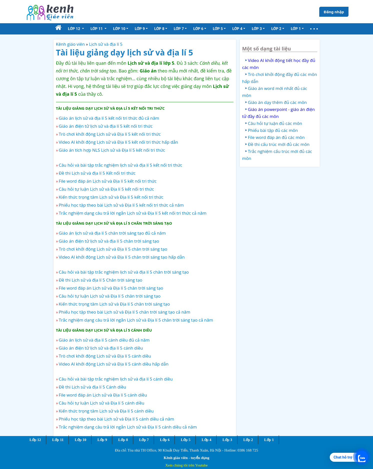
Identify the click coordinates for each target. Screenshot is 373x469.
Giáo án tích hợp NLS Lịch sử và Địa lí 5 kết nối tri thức (112, 150)
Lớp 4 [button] (237, 28)
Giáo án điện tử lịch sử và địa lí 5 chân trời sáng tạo (109, 241)
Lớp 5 (185, 440)
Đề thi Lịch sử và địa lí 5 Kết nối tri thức (97, 173)
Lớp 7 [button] (179, 28)
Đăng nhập (334, 11)
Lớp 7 (144, 440)
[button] (314, 28)
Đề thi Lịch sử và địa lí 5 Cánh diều (92, 387)
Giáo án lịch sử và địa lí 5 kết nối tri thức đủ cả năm (109, 118)
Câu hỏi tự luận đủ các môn (275, 123)
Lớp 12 (35, 440)
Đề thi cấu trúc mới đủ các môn (279, 144)
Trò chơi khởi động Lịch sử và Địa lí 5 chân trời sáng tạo (113, 249)
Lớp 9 (102, 440)
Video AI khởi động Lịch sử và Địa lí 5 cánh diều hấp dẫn (113, 364)
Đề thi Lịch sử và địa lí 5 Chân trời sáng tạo (100, 280)
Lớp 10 (80, 440)
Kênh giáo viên (70, 44)
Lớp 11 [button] (97, 28)
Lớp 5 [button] (218, 28)
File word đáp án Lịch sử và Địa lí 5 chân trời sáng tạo (111, 288)
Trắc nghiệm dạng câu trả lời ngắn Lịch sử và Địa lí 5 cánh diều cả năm (128, 427)
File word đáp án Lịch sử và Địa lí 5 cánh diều (103, 395)
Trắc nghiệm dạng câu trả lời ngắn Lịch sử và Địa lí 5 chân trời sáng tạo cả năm (136, 320)
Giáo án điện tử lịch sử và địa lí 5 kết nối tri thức (105, 126)
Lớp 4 (207, 440)
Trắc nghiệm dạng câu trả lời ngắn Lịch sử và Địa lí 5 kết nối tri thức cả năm (132, 213)
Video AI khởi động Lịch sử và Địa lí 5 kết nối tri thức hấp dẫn (118, 142)
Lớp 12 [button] (74, 28)
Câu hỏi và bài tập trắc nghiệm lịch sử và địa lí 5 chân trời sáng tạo (124, 272)
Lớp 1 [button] (296, 28)
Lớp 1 (269, 440)
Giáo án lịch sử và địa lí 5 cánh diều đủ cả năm (104, 340)
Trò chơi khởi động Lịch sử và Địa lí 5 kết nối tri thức (110, 134)
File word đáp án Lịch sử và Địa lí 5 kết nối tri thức (107, 181)
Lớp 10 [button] (119, 28)
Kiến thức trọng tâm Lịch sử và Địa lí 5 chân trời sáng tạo (114, 304)
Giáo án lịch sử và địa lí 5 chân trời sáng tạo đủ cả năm (112, 233)
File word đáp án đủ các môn (276, 137)
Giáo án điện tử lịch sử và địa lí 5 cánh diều (101, 348)
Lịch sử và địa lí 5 (105, 44)
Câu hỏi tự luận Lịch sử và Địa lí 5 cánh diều (101, 403)
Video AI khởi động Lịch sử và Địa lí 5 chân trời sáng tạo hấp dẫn (122, 257)
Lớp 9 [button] (140, 28)
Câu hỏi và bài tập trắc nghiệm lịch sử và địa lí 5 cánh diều (116, 379)
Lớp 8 (123, 440)
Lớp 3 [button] (257, 28)
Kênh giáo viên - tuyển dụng (186, 458)
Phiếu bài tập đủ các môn (273, 130)
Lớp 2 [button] (276, 28)
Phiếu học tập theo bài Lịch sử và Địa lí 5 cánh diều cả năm (116, 419)
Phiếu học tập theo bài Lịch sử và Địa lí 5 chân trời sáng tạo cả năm (124, 312)
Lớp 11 (58, 440)
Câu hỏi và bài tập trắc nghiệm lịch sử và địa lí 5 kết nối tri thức (120, 165)
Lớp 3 (227, 440)
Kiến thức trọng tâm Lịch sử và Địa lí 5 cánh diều (106, 411)
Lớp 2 (248, 440)
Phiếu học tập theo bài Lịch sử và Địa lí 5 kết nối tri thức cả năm (121, 205)
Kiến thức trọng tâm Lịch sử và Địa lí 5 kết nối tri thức (111, 197)
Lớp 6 (165, 440)
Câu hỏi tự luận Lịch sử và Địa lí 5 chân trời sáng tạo (109, 296)
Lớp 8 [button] (159, 28)
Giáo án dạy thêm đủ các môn (277, 102)
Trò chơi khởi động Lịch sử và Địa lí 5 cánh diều (105, 356)
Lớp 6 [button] (198, 28)
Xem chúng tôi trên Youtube (186, 465)
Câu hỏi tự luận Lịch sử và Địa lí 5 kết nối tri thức (106, 189)
